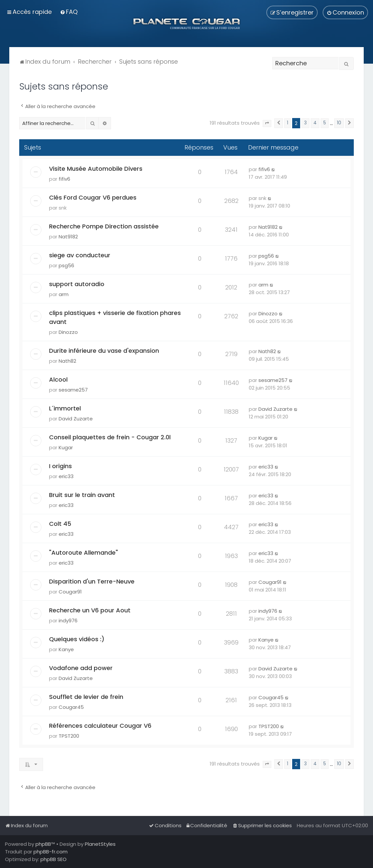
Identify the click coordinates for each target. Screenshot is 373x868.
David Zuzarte (76, 418)
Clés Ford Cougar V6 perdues (92, 197)
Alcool (58, 379)
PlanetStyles (100, 843)
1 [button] (287, 123)
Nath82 (67, 360)
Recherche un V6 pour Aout (90, 610)
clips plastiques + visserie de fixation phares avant (115, 317)
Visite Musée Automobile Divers (95, 168)
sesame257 (73, 389)
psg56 (66, 265)
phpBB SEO (53, 859)
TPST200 (69, 735)
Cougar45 (71, 707)
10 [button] (339, 123)
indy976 (68, 620)
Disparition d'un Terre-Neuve (91, 581)
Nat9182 (68, 236)
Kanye (66, 649)
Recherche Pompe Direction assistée (104, 226)
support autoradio (76, 284)
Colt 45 (60, 524)
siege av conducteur (79, 255)
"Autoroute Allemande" (83, 552)
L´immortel (65, 408)
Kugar (66, 447)
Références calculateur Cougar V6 (100, 725)
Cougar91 (70, 591)
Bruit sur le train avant (82, 495)
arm (64, 294)
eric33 (66, 476)
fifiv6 (64, 178)
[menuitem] (68, 12)
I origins (60, 466)
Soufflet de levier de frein (86, 697)
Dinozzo (68, 332)
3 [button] (305, 123)
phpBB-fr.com (50, 851)
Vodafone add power (81, 668)
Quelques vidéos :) (76, 639)
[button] (267, 123)
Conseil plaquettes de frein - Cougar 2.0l (110, 437)
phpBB (43, 843)
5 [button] (324, 123)
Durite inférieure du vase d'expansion (104, 350)
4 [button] (315, 123)
